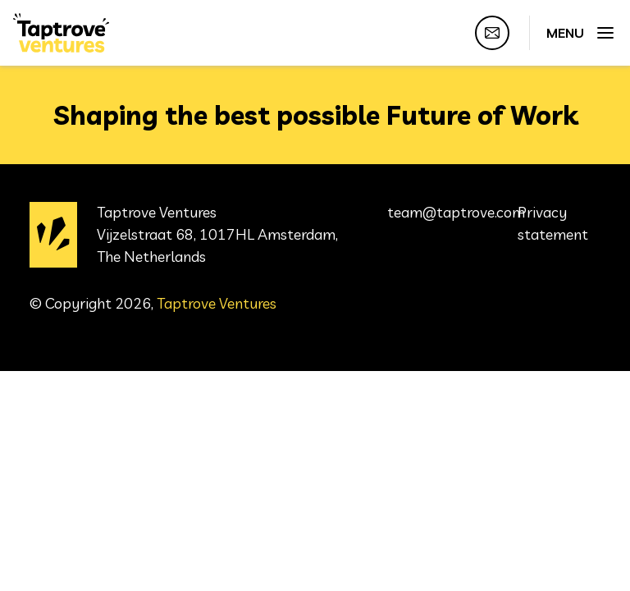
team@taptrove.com (456, 212)
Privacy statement (553, 223)
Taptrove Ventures (216, 303)
